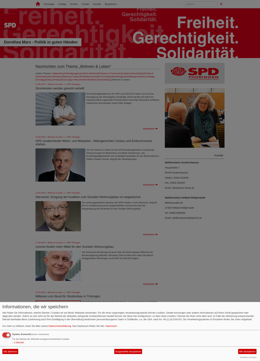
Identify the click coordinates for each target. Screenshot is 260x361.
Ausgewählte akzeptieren (128, 351)
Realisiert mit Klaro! (248, 357)
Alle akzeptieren (247, 351)
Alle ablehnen (10, 351)
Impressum (111, 326)
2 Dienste (18, 342)
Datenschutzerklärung (60, 326)
